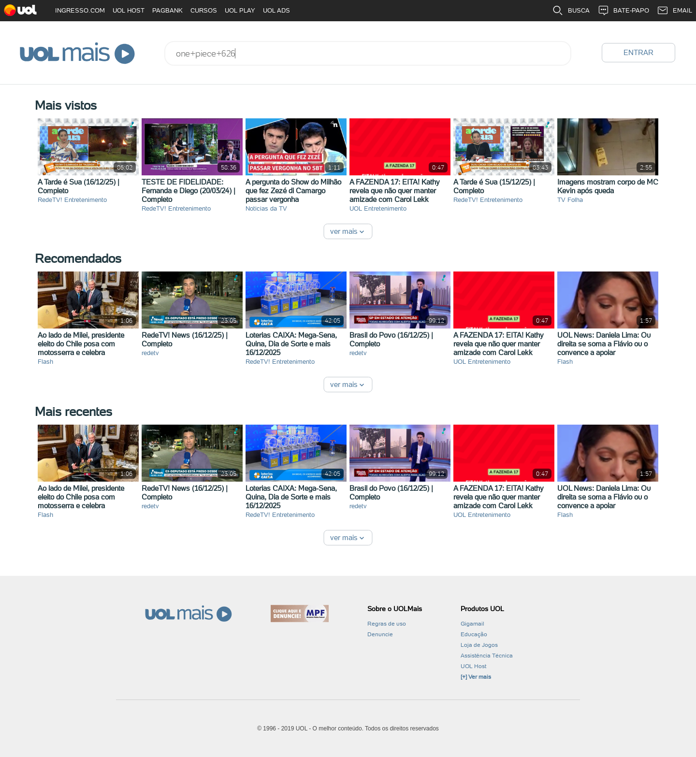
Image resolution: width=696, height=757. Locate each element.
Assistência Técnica (487, 655)
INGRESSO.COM (80, 10)
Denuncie (380, 634)
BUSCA (571, 10)
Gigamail (472, 623)
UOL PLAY (240, 10)
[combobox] (367, 53)
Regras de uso (386, 623)
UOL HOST (129, 10)
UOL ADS (276, 10)
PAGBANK (167, 10)
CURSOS (203, 10)
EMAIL (674, 10)
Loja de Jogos (479, 645)
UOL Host (473, 666)
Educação (474, 634)
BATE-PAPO (623, 10)
